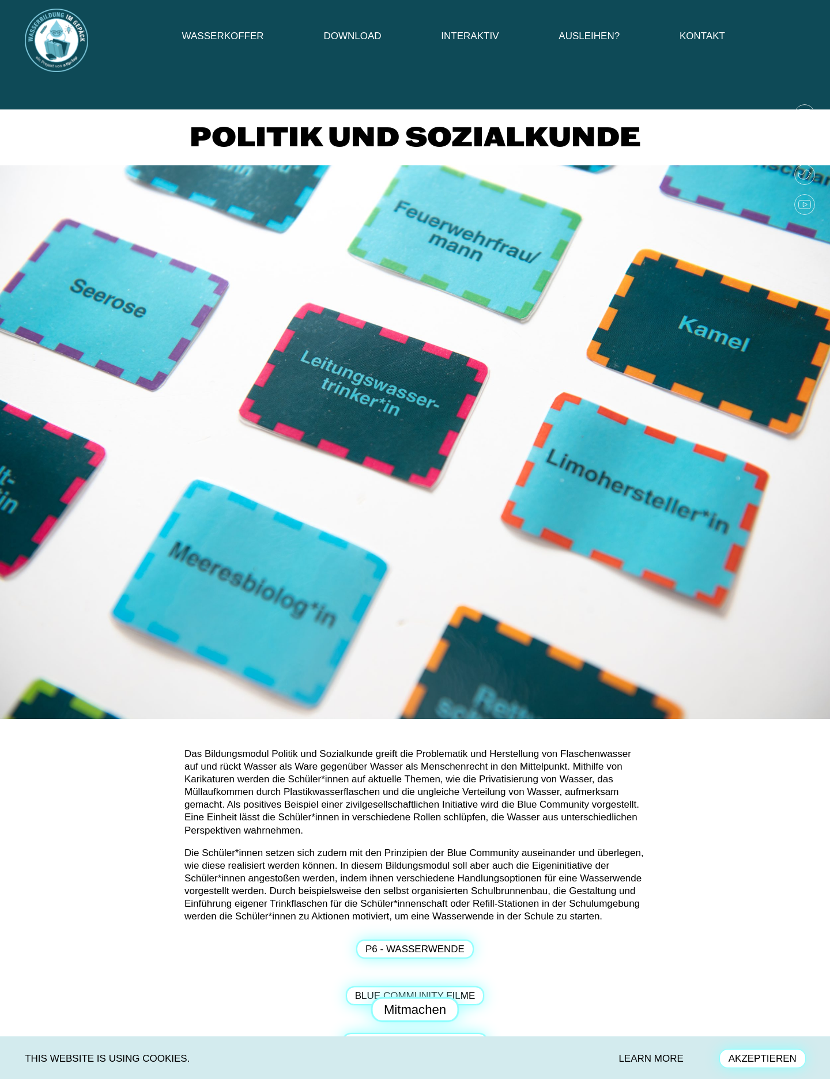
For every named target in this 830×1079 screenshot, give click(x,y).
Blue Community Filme (415, 995)
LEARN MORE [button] (650, 1058)
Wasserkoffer (223, 36)
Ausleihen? (589, 36)
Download (352, 36)
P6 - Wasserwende (415, 949)
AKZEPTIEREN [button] (763, 1058)
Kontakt (702, 36)
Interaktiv (470, 36)
